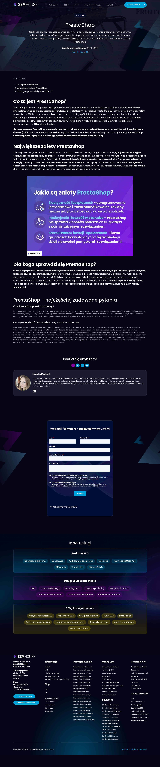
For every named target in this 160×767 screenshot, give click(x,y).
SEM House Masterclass (110, 705)
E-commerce (50, 705)
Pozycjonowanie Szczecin (82, 707)
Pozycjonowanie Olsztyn (82, 695)
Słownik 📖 (80, 15)
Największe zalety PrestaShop (32, 88)
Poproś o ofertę (136, 5)
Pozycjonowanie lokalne (36, 622)
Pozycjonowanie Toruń (81, 710)
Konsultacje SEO (64, 615)
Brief (46, 670)
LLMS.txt (125, 749)
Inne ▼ (87, 5)
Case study (49, 708)
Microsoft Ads (97, 567)
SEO (46, 689)
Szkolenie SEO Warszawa (111, 727)
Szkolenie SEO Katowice (110, 720)
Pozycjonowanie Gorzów (82, 676)
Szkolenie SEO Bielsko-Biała (111, 711)
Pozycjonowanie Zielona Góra (84, 720)
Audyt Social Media (121, 588)
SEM (31, 588)
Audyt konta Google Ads (81, 561)
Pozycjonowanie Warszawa (83, 713)
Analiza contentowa (126, 622)
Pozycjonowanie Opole (81, 698)
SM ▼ (76, 5)
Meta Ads (104, 561)
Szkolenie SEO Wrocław (110, 714)
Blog (47, 684)
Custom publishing (96, 588)
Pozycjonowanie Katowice (82, 679)
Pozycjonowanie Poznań (82, 701)
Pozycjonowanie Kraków (81, 685)
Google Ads (57, 561)
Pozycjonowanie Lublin (81, 689)
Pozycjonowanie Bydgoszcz (83, 670)
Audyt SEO (109, 615)
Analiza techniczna (79, 628)
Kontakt (108, 5)
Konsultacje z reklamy (33, 561)
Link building (126, 615)
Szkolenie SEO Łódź (109, 730)
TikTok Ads (60, 567)
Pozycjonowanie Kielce (81, 682)
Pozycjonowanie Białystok (82, 667)
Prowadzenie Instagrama (80, 594)
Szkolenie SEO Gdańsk (110, 717)
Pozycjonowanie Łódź (81, 692)
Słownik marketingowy (110, 708)
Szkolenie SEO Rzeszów (110, 739)
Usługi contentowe (88, 615)
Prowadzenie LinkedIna (111, 594)
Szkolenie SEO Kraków (109, 724)
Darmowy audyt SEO (52, 676)
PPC (46, 692)
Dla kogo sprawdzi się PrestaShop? (35, 91)
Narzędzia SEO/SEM (51, 699)
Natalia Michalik (80, 52)
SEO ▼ (66, 5)
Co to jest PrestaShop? (28, 84)
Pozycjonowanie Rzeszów (82, 704)
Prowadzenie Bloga (49, 588)
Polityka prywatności (52, 673)
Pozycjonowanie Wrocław (82, 717)
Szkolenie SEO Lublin (109, 733)
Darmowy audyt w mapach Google (57, 679)
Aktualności (49, 711)
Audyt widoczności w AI (39, 615)
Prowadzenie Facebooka (48, 594)
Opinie (97, 5)
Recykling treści (72, 588)
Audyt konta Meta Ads (126, 561)
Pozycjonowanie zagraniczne (69, 622)
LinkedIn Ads (77, 567)
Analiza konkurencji (100, 622)
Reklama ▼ (54, 5)
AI (45, 696)
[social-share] (73, 365)
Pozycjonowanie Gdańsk (82, 673)
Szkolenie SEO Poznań (110, 736)
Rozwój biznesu (50, 702)
